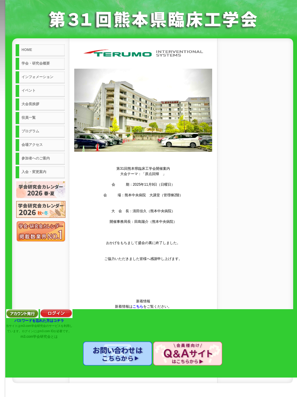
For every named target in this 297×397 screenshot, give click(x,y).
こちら (138, 306)
